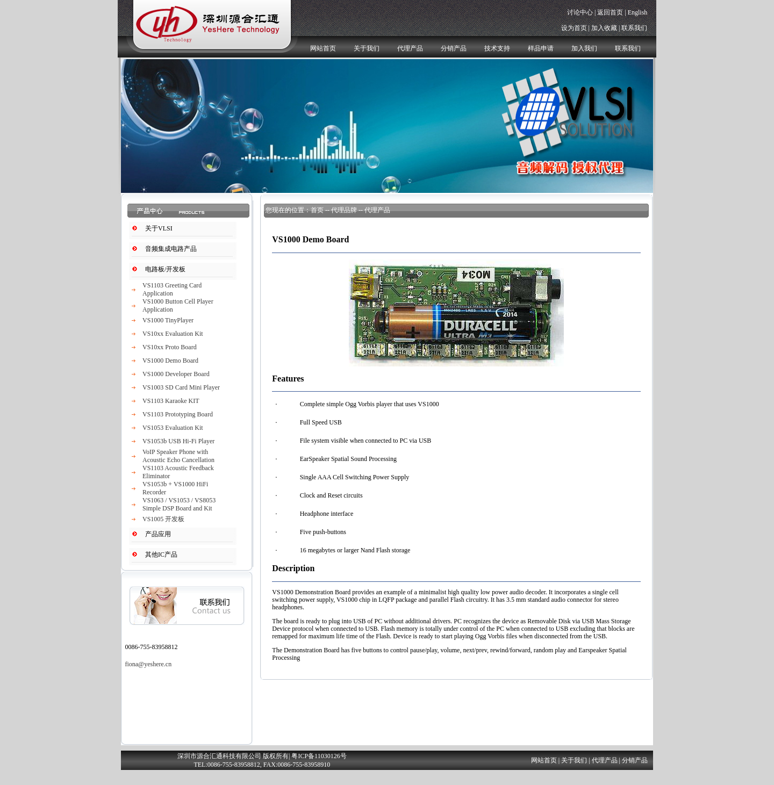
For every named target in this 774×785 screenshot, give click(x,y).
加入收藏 (604, 28)
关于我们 (366, 48)
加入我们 (584, 48)
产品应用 (158, 534)
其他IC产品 (161, 554)
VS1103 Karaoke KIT (170, 401)
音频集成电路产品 (171, 249)
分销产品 (454, 48)
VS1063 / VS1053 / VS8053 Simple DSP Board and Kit (179, 504)
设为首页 (574, 28)
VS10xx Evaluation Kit (172, 333)
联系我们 (634, 28)
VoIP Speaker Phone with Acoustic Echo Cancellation (178, 456)
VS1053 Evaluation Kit (172, 427)
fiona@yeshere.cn (148, 664)
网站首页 (323, 48)
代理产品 (410, 48)
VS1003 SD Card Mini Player (181, 387)
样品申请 (541, 48)
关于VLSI (159, 228)
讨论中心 (580, 12)
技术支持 (497, 48)
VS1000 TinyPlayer (168, 320)
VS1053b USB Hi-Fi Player (178, 441)
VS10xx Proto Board (169, 347)
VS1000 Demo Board (170, 360)
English (638, 12)
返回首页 (610, 12)
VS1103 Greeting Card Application (172, 289)
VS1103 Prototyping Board (177, 414)
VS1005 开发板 (163, 519)
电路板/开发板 (165, 269)
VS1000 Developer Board (176, 374)
